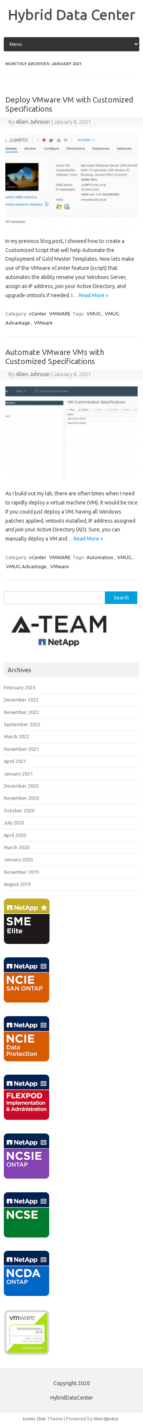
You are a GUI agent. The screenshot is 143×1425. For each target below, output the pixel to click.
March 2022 (16, 736)
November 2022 (21, 712)
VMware (43, 322)
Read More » (93, 295)
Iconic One (34, 1418)
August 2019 (17, 884)
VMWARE (60, 313)
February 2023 (19, 687)
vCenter (38, 313)
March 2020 (16, 847)
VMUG (94, 313)
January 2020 (18, 859)
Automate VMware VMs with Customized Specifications (54, 357)
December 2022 (21, 699)
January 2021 (18, 773)
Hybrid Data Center (71, 14)
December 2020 (21, 785)
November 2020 (21, 798)
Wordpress (106, 1418)
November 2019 (21, 872)
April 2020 (15, 835)
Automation (100, 557)
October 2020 (19, 810)
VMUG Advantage (26, 566)
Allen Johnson (33, 122)
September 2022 (22, 724)
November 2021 (21, 749)
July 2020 (14, 822)
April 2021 (15, 761)
